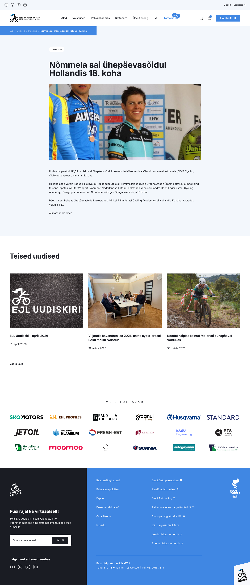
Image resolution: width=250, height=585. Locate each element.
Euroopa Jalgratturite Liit (167, 516)
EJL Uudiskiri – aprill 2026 (29, 336)
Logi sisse (238, 4)
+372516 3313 (155, 567)
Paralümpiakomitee (163, 489)
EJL (156, 18)
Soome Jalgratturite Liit (166, 543)
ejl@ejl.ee (133, 567)
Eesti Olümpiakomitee (165, 480)
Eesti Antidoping (162, 498)
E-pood (227, 4)
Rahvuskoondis (100, 18)
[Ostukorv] (209, 18)
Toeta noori (171, 18)
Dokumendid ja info (108, 507)
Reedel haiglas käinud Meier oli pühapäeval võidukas (199, 338)
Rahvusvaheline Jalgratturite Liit (171, 507)
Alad (64, 18)
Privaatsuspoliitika (107, 489)
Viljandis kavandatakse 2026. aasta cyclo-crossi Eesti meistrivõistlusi (124, 338)
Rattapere (121, 18)
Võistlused (78, 18)
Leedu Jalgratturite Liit (165, 534)
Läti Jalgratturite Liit (164, 525)
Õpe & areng (140, 18)
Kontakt (101, 525)
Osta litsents (104, 516)
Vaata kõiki (16, 364)
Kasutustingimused (108, 480)
